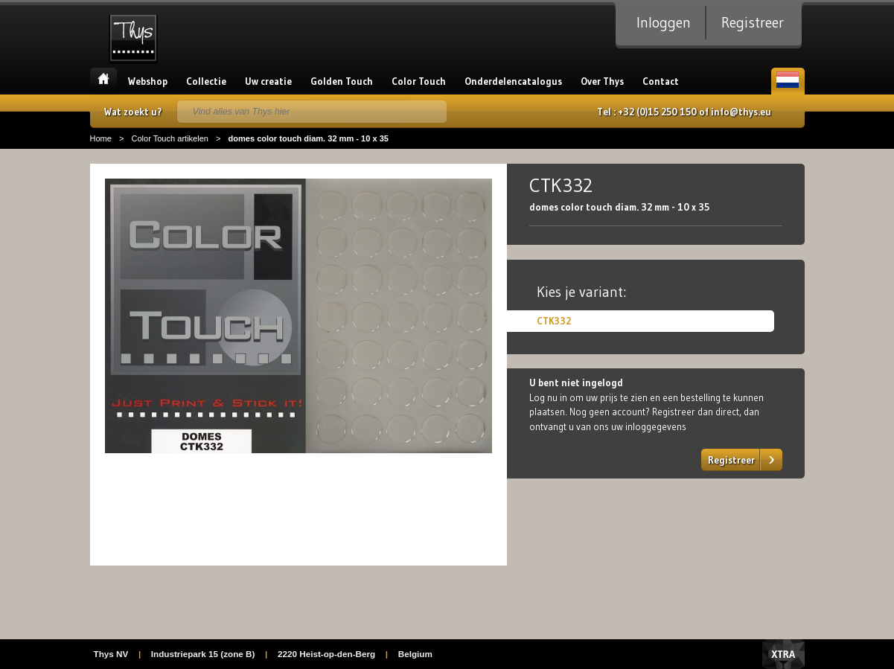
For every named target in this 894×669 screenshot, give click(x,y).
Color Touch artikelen (169, 138)
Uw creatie (268, 81)
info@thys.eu (741, 112)
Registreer (752, 22)
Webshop (147, 81)
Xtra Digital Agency (783, 654)
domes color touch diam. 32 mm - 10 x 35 (308, 138)
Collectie (206, 81)
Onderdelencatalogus (513, 81)
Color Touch (419, 81)
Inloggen (663, 22)
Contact (660, 81)
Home (103, 81)
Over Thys (602, 81)
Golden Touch (341, 81)
